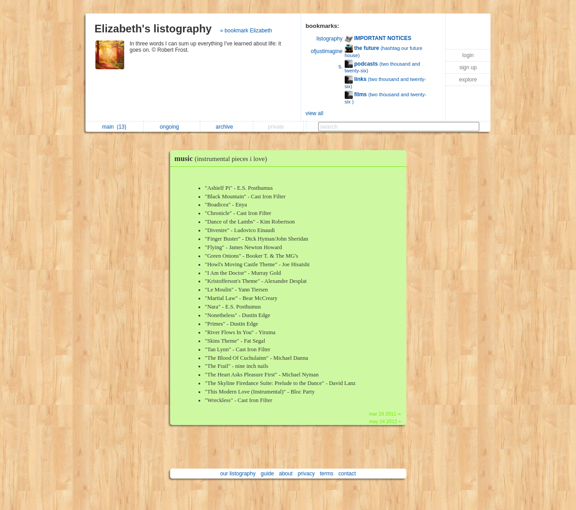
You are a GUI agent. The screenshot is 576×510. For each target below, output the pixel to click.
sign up (468, 67)
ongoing (172, 127)
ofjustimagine (327, 51)
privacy (306, 473)
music (223, 158)
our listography (238, 473)
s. (340, 66)
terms (326, 473)
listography (329, 39)
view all (314, 113)
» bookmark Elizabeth (246, 30)
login (467, 55)
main (114, 127)
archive (227, 127)
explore (468, 79)
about (285, 473)
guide (267, 473)
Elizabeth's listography (153, 28)
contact (347, 473)
